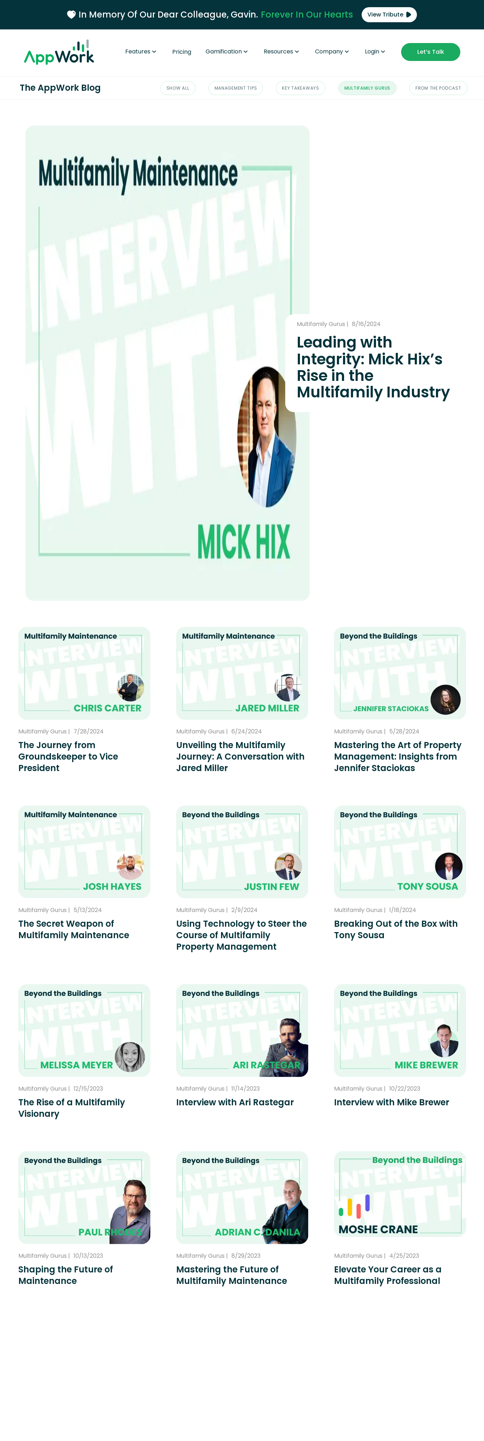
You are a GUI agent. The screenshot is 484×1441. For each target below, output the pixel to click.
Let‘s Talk (430, 52)
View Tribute (389, 14)
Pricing (181, 52)
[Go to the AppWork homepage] (59, 54)
